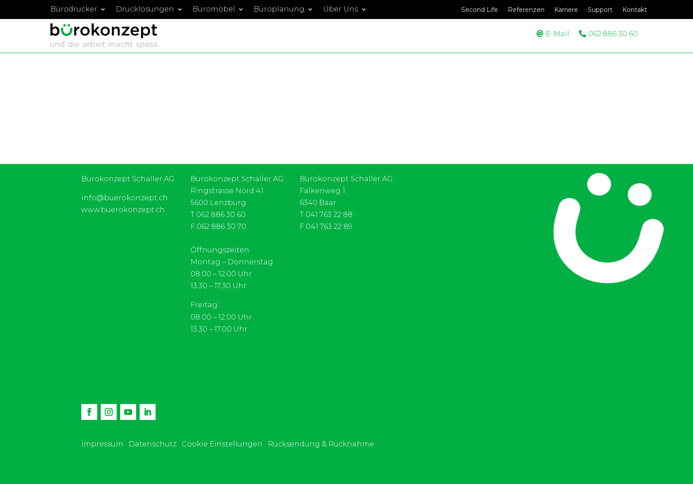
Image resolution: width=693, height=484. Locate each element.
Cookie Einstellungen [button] (222, 444)
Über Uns (340, 9)
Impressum (102, 444)
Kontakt (634, 10)
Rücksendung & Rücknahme (321, 444)
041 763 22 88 (329, 214)
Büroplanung (279, 9)
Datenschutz (152, 444)
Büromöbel (214, 9)
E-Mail (557, 34)
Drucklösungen (145, 9)
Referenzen (526, 10)
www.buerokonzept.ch (123, 210)
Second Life (479, 10)
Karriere (566, 10)
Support (600, 10)
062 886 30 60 (613, 34)
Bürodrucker (73, 9)
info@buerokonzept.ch (124, 198)
